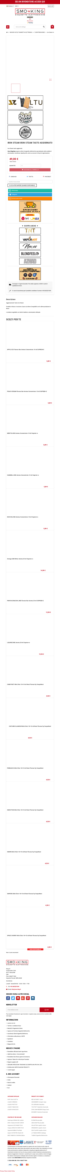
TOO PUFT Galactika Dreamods (39, 1107)
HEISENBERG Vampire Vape (38, 1102)
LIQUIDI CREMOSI (12, 1102)
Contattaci (10, 1041)
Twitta (30, 176)
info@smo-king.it (16, 989)
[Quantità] (30, 165)
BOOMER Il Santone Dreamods (39, 1112)
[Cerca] (30, 27)
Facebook (8, 998)
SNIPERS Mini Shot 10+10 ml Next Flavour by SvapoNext (24, 893)
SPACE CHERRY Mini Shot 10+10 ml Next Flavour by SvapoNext (26, 935)
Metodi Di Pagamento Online (14, 1028)
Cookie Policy (11, 1171)
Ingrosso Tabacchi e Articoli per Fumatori (18, 1059)
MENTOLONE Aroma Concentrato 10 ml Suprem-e (22, 433)
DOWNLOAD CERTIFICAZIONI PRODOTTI (18, 1067)
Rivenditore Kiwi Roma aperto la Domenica (18, 1056)
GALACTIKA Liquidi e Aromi (38, 1125)
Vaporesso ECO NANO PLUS (15, 1125)
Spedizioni (10, 1039)
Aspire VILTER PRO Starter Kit (15, 1133)
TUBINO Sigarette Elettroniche (39, 1135)
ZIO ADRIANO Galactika (37, 1104)
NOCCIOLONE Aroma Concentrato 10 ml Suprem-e (22, 517)
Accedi (50, 6)
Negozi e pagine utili (12, 1062)
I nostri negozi (11, 1070)
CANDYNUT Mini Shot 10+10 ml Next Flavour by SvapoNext (25, 684)
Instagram (33, 998)
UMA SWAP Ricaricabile (37, 1123)
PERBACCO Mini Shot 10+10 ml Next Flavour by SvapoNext (25, 768)
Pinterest (47, 176)
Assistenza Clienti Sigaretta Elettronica (17, 1033)
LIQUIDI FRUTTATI (12, 1104)
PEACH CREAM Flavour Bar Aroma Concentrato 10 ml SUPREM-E (27, 391)
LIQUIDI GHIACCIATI (13, 1109)
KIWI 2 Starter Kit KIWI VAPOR (16, 1123)
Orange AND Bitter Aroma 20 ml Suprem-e (20, 559)
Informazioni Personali (13, 1077)
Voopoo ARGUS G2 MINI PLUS (16, 1128)
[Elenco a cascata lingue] (10, 6)
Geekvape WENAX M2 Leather (16, 1120)
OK (47, 1010)
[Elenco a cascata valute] (17, 6)
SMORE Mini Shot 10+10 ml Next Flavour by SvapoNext (24, 852)
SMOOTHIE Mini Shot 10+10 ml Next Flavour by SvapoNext (25, 810)
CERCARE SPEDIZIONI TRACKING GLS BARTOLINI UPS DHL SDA (24, 1064)
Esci (8, 1087)
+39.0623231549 (14, 986)
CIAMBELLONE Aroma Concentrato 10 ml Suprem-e (23, 475)
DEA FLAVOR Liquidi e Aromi (38, 1130)
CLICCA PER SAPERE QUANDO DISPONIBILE (22, 185)
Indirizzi (9, 1085)
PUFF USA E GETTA (13, 1099)
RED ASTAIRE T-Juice (37, 1099)
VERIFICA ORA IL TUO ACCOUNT (16, 1054)
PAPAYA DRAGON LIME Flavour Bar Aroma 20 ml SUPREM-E (25, 600)
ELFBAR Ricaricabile (36, 1120)
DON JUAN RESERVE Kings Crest (40, 1109)
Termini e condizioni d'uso (14, 1025)
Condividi (13, 176)
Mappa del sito (11, 1044)
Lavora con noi (11, 1023)
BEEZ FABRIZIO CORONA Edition (16, 1135)
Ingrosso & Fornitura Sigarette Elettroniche (18, 1031)
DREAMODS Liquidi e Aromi (38, 1128)
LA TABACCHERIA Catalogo (38, 1133)
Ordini (8, 1080)
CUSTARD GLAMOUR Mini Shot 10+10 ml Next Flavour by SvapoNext (30, 726)
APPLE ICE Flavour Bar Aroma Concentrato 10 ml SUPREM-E (25, 349)
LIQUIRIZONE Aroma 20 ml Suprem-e (18, 642)
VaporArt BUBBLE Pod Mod (15, 1130)
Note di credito (11, 1082)
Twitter (13, 998)
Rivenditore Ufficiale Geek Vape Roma (17, 1051)
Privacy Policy (3, 1171)
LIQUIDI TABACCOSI (13, 1107)
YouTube (18, 998)
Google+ (23, 998)
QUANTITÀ (12, 165)
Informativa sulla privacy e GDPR (16, 1036)
